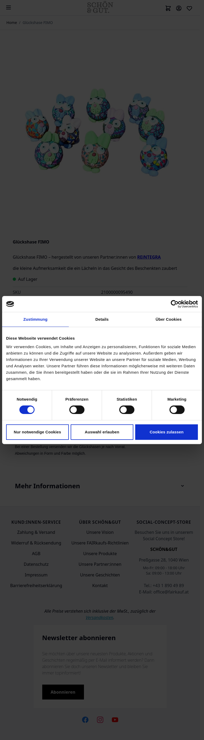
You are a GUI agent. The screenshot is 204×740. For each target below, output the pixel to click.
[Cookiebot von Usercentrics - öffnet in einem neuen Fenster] (174, 304)
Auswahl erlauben (102, 432)
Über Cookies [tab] (169, 319)
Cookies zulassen (166, 432)
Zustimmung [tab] (35, 319)
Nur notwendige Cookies (37, 432)
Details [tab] (102, 319)
